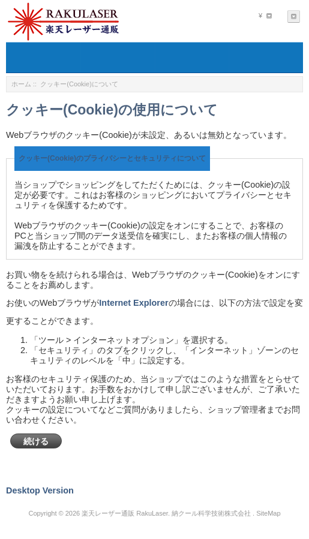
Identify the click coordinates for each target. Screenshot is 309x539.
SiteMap (268, 513)
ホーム (21, 84)
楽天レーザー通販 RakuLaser (125, 513)
